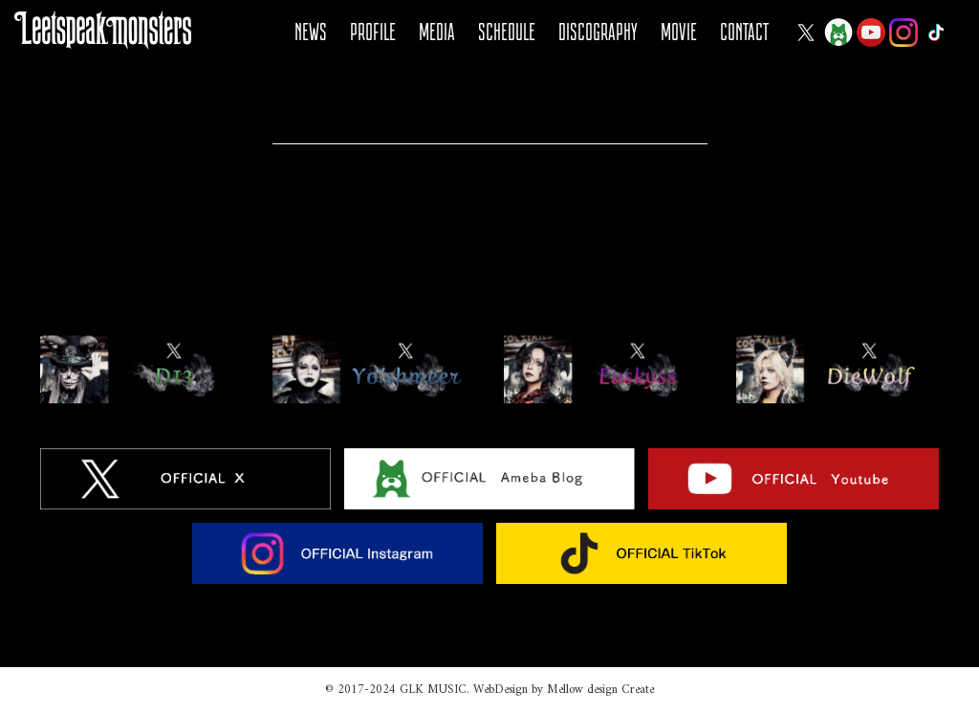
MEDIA (437, 32)
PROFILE (373, 32)
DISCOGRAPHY (598, 32)
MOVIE (679, 32)
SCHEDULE (506, 32)
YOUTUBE (871, 32)
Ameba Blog (838, 32)
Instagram (903, 32)
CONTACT (744, 32)
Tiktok (936, 32)
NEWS (310, 32)
